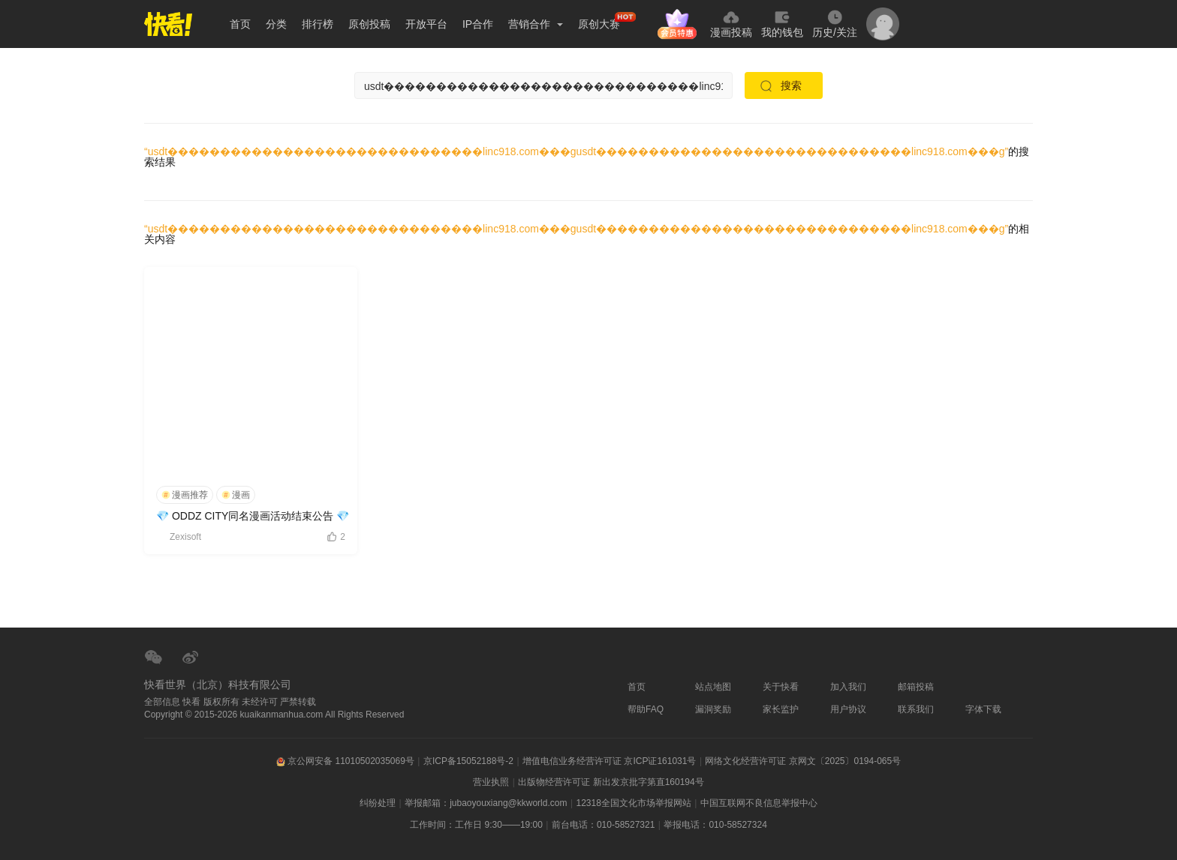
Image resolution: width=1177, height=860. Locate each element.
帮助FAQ (646, 709)
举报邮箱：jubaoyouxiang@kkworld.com (486, 803)
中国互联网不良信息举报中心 (758, 803)
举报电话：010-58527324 (715, 825)
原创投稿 (369, 24)
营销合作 (535, 24)
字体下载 (983, 709)
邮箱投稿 (916, 687)
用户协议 (848, 709)
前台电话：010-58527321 (603, 825)
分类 (276, 24)
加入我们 (848, 687)
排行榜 (317, 24)
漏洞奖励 (713, 709)
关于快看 (781, 687)
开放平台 (426, 24)
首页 (240, 24)
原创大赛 (599, 24)
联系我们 (916, 709)
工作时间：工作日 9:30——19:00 (476, 825)
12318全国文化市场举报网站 (633, 803)
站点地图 (713, 687)
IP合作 (477, 24)
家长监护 (781, 709)
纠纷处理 (378, 803)
